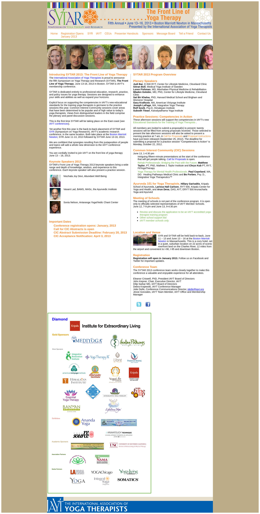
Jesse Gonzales (141, 292)
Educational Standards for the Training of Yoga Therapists (164, 122)
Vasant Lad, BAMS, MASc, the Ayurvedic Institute (90, 189)
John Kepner (140, 281)
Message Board (166, 33)
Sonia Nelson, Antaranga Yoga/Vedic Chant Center (91, 202)
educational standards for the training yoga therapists (88, 103)
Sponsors (147, 33)
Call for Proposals (173, 136)
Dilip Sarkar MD (141, 284)
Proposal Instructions (199, 136)
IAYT (98, 33)
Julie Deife (138, 289)
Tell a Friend (186, 33)
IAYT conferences (58, 123)
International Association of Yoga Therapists (77, 77)
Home (54, 33)
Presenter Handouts (126, 33)
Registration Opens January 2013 (72, 35)
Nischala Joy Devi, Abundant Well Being (85, 176)
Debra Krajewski (142, 286)
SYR (90, 33)
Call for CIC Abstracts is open (74, 229)
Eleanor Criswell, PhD (145, 278)
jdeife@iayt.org (196, 289)
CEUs (108, 33)
